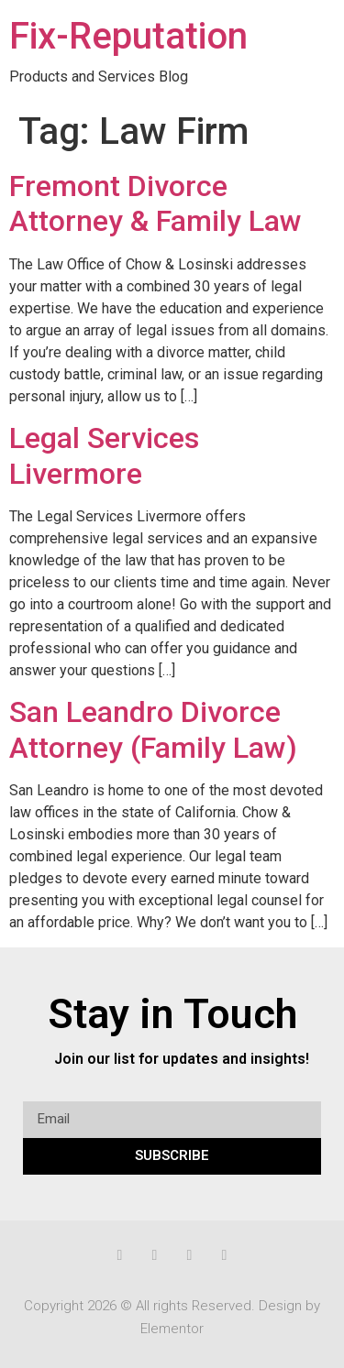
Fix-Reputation (128, 36)
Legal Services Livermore (104, 455)
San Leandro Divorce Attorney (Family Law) (153, 729)
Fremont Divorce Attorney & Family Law (155, 203)
